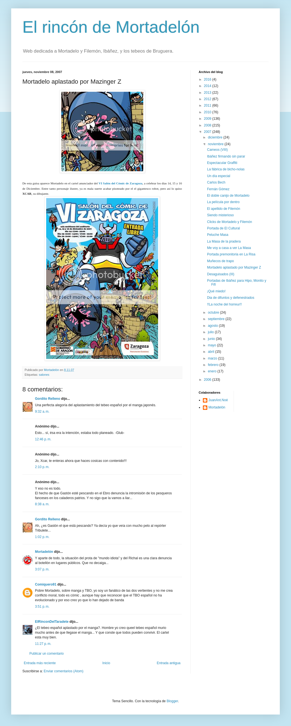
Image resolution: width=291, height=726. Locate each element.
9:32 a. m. (42, 411)
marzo (213, 358)
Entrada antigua (168, 663)
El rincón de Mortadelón (111, 27)
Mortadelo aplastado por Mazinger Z (234, 267)
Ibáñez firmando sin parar (226, 156)
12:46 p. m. (43, 439)
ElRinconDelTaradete (52, 622)
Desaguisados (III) (220, 274)
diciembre (215, 137)
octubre (214, 312)
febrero (213, 365)
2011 (208, 105)
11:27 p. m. (43, 644)
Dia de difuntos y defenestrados (230, 298)
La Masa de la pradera (224, 241)
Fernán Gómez (218, 189)
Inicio (106, 663)
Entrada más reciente (40, 663)
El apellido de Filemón (223, 209)
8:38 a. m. (42, 504)
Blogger (172, 701)
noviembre (216, 144)
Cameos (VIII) (217, 150)
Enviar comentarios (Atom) (63, 671)
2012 (208, 99)
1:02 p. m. (42, 537)
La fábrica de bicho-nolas (226, 169)
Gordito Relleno (47, 399)
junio (212, 339)
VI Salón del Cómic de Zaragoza (120, 183)
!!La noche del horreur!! (224, 304)
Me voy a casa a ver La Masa (229, 248)
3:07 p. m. (42, 569)
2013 (208, 93)
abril (211, 352)
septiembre (217, 319)
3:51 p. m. (42, 606)
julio (211, 332)
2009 (208, 119)
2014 (208, 86)
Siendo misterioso (220, 215)
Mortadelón (44, 552)
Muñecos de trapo (220, 261)
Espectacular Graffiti (222, 163)
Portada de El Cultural (223, 228)
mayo (212, 345)
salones (44, 374)
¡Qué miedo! (216, 291)
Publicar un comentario (46, 653)
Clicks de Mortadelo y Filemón (229, 222)
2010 (208, 112)
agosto (213, 326)
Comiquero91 (46, 584)
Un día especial (218, 176)
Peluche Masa (217, 235)
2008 (208, 125)
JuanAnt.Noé (218, 400)
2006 (208, 380)
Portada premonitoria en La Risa (231, 254)
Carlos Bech (216, 182)
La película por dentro (223, 202)
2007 (208, 132)
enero (212, 371)
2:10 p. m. (42, 467)
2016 (208, 79)
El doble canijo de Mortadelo (228, 196)
